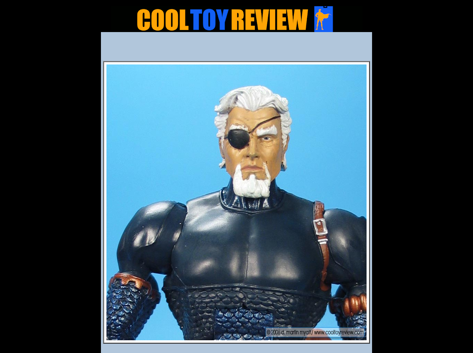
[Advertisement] (236, 48)
